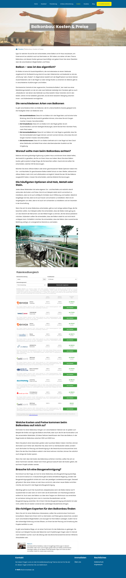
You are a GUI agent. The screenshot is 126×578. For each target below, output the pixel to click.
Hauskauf (43, 4)
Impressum (98, 565)
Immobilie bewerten (104, 4)
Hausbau (86, 4)
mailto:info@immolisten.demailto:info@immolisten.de (34, 572)
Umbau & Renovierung (66, 4)
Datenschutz (98, 562)
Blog (93, 4)
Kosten (78, 4)
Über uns (78, 562)
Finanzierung (53, 4)
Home (36, 4)
